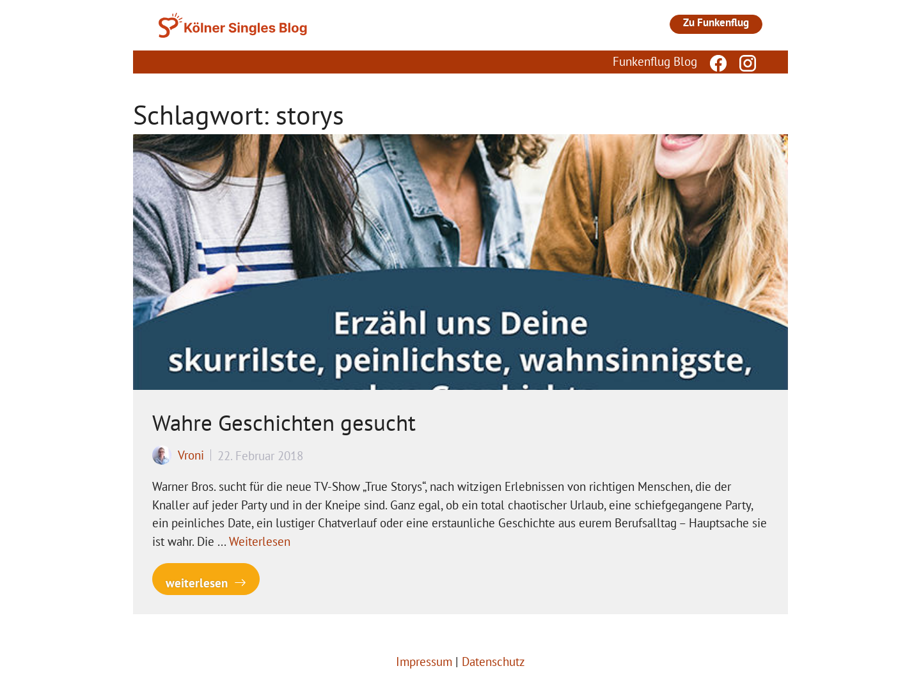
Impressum (424, 661)
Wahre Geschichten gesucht (284, 422)
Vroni (191, 455)
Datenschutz (493, 661)
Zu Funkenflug (716, 22)
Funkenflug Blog (655, 61)
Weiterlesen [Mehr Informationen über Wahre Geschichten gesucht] (259, 541)
